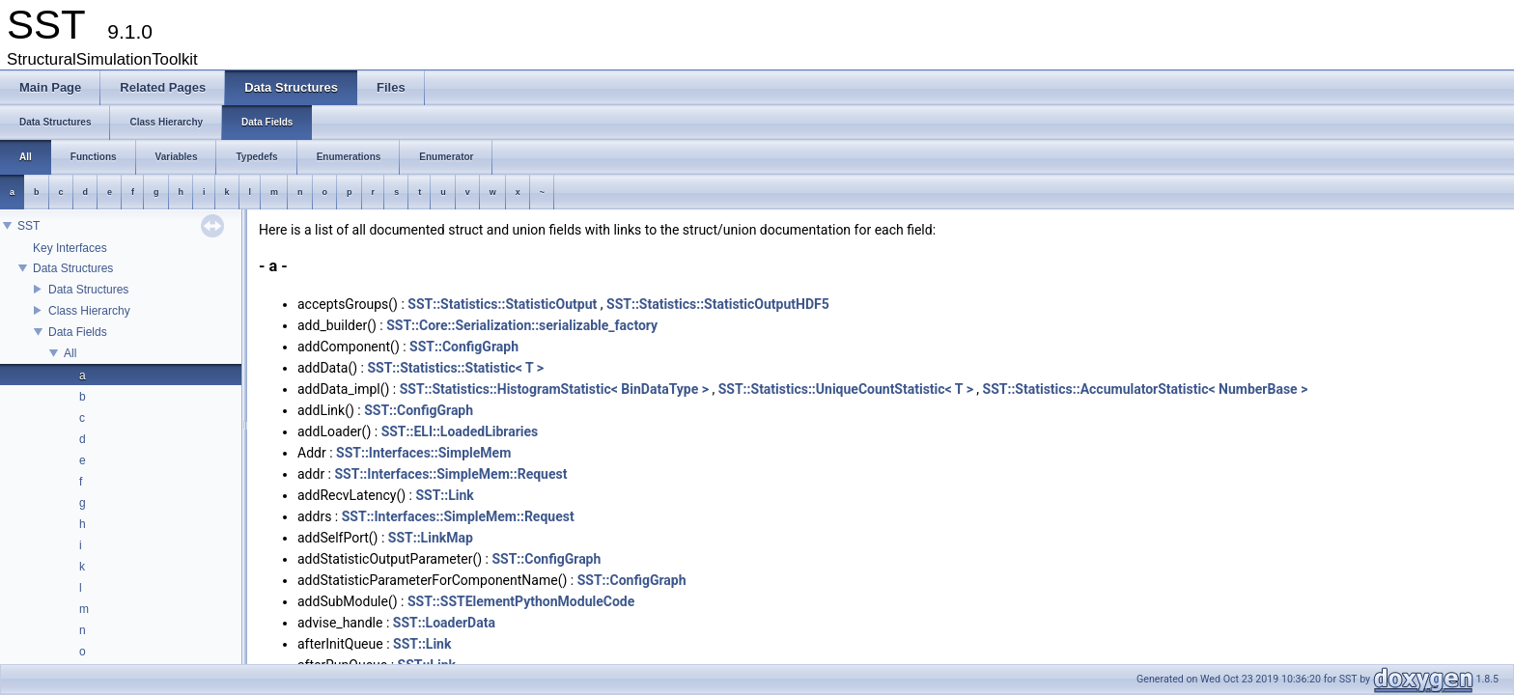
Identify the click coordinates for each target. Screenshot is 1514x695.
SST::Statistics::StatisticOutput (502, 304)
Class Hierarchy (89, 311)
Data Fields (77, 332)
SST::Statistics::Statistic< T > (455, 367)
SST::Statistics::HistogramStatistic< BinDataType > (554, 389)
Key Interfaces (70, 248)
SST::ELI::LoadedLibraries (460, 431)
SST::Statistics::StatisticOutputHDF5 (717, 304)
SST (28, 226)
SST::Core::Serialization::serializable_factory (522, 325)
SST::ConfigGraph (464, 346)
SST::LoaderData (444, 622)
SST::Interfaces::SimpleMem (423, 452)
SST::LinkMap (430, 537)
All (70, 353)
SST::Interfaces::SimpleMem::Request (451, 474)
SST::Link (444, 495)
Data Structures (73, 268)
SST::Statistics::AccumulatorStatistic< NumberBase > (1145, 389)
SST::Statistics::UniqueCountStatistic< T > (845, 389)
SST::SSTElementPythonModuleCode (520, 601)
